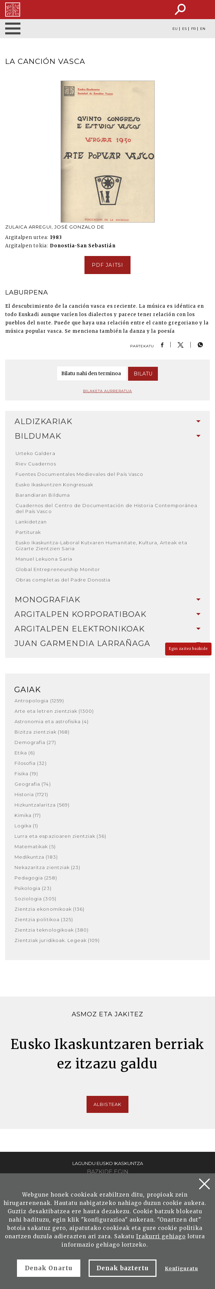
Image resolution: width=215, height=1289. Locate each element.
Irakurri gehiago (161, 1236)
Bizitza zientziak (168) (42, 732)
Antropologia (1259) (39, 700)
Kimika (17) (28, 815)
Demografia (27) (35, 742)
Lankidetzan (31, 521)
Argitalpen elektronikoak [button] (107, 629)
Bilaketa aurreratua (107, 391)
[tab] (107, 421)
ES (184, 29)
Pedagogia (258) (36, 878)
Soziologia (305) (35, 898)
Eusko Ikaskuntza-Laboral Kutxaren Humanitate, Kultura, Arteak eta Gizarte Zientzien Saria (101, 545)
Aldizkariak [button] (107, 421)
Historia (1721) (31, 794)
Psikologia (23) (33, 888)
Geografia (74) (33, 784)
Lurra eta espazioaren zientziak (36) (60, 836)
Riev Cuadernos (36, 463)
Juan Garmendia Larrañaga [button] (107, 643)
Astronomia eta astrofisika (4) (52, 721)
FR (193, 29)
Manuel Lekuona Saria (44, 559)
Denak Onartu (48, 1268)
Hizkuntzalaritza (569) (42, 805)
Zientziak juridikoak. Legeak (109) (57, 940)
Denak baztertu (123, 1268)
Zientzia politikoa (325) (44, 919)
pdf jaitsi (107, 265)
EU (175, 29)
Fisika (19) (26, 773)
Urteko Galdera (35, 453)
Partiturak (28, 532)
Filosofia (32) (31, 763)
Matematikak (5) (35, 846)
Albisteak (107, 1104)
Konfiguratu (181, 1269)
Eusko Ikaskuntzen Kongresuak (54, 484)
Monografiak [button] (107, 599)
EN (202, 29)
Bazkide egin (107, 1171)
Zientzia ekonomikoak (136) (49, 909)
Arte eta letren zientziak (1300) (54, 711)
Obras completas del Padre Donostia (63, 579)
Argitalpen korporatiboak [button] (107, 614)
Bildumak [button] (107, 436)
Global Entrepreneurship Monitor (58, 569)
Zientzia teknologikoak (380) (52, 930)
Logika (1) (26, 825)
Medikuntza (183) (36, 857)
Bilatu (143, 374)
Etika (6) (25, 752)
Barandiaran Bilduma (43, 495)
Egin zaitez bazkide (188, 648)
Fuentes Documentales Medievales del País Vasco (79, 474)
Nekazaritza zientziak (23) (47, 867)
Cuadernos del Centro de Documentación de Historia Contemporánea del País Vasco (107, 508)
